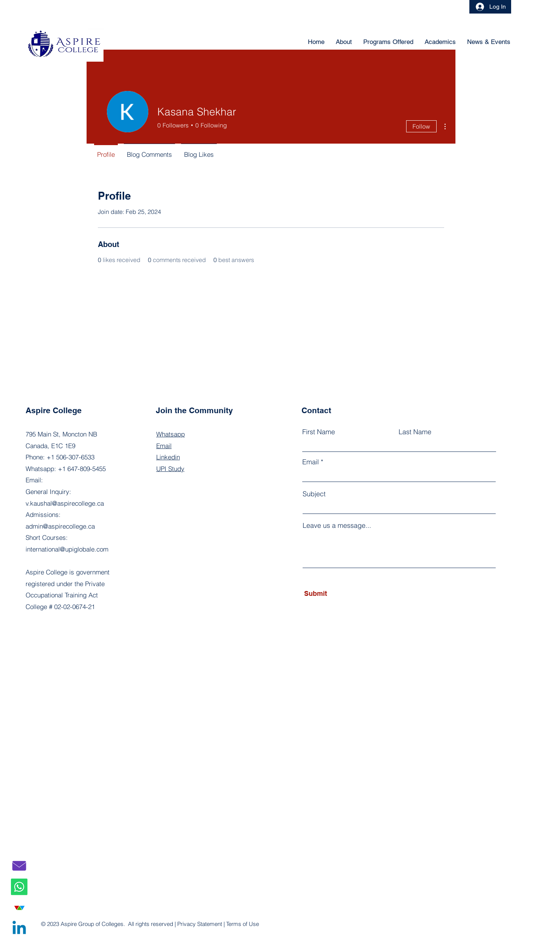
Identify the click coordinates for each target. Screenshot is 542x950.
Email (310, 462)
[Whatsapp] (19, 887)
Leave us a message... (337, 525)
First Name (318, 432)
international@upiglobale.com (67, 549)
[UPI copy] (19, 908)
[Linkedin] (19, 929)
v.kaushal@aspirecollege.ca (65, 503)
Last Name (415, 432)
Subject (314, 494)
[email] (19, 866)
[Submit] (338, 593)
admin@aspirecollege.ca (60, 526)
